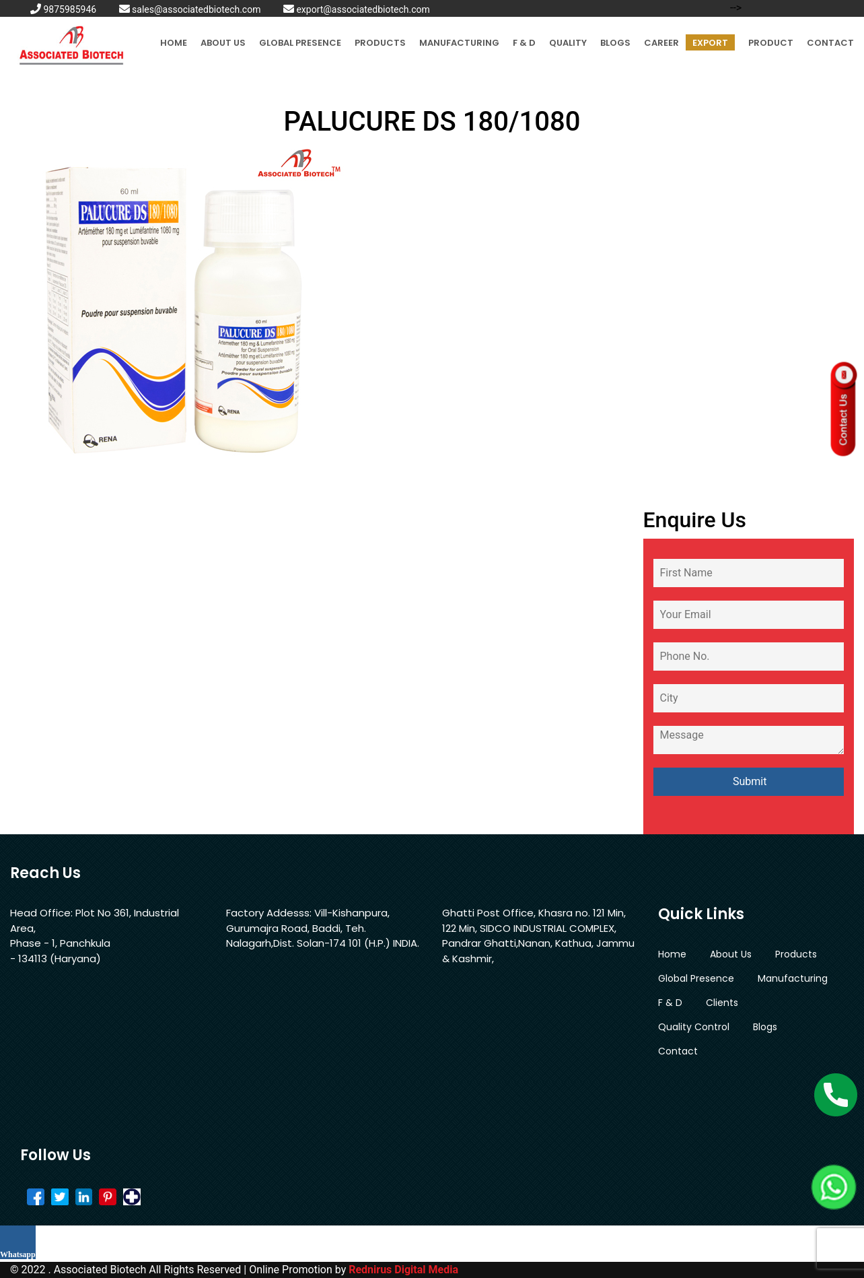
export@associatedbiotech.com (356, 9)
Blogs (615, 42)
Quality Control (693, 1027)
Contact (830, 42)
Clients (722, 1002)
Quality (568, 42)
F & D (524, 42)
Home (173, 42)
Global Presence (300, 42)
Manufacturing (459, 42)
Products (380, 42)
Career (661, 42)
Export (710, 42)
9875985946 (63, 9)
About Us (223, 42)
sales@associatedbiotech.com (190, 9)
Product (770, 42)
